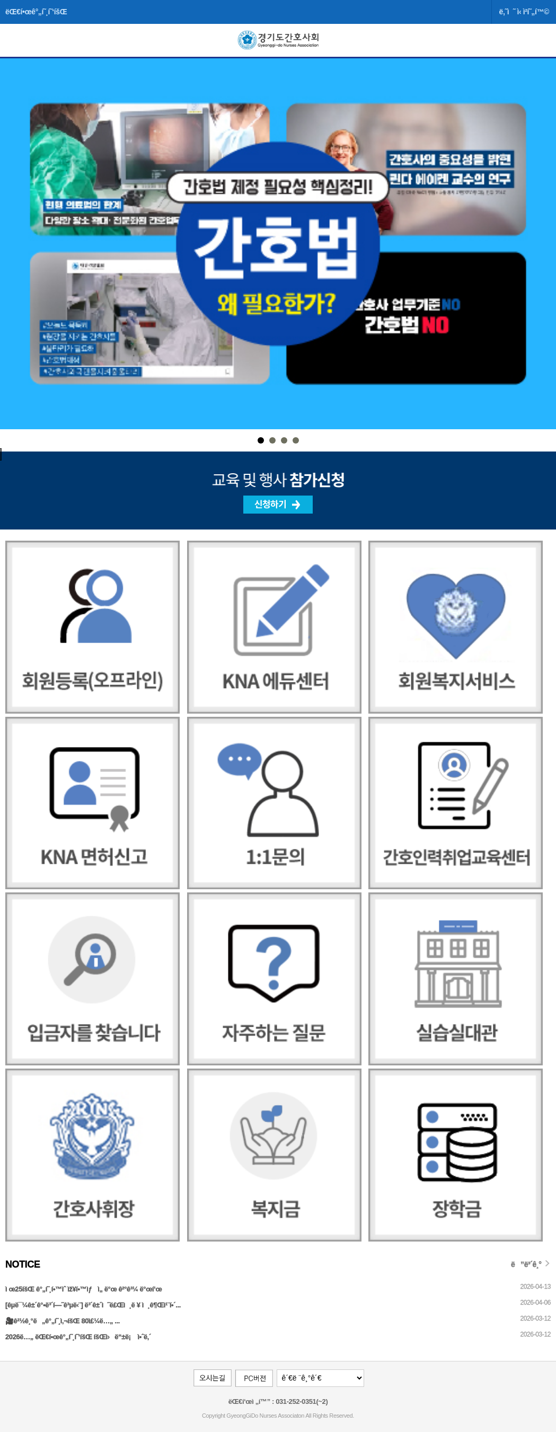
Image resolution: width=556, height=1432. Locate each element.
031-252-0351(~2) (301, 1401)
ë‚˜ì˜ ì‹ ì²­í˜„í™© (524, 11)
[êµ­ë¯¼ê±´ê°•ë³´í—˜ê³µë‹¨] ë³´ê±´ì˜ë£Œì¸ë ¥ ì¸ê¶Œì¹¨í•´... (93, 1305)
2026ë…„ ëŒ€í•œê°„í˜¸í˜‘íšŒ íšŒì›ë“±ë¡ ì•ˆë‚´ (78, 1337)
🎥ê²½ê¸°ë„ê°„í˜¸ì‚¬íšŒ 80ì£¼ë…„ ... (62, 1321)
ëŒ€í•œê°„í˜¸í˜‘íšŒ (36, 11)
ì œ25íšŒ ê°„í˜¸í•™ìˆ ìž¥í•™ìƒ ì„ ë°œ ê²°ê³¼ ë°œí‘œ (83, 1289)
